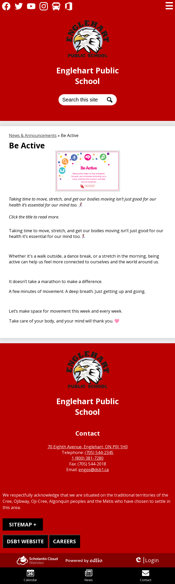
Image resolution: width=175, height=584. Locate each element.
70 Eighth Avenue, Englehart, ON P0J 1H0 (88, 447)
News (89, 575)
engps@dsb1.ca (94, 469)
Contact (145, 575)
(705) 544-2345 (99, 452)
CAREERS (64, 541)
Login (147, 560)
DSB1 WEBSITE (25, 541)
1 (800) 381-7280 (87, 458)
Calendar (30, 575)
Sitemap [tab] (20, 524)
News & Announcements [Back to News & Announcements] (33, 135)
